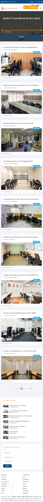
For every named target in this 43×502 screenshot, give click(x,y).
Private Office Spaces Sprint (17, 437)
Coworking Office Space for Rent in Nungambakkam (20, 47)
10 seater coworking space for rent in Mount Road (19, 351)
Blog (31, 2)
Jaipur (24, 484)
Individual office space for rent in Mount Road (18, 123)
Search (21, 36)
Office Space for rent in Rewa (18, 405)
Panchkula (26, 490)
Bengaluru (4, 475)
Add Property (30, 7)
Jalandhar (4, 486)
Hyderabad (4, 484)
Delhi (24, 477)
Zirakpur (25, 493)
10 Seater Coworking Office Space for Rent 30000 (19, 313)
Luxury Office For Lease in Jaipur (18, 410)
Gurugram (26, 481)
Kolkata (25, 486)
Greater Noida (5, 481)
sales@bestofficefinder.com (9, 1)
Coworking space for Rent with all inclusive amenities (21, 199)
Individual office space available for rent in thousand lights (22, 85)
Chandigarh (26, 475)
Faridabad (4, 479)
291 (31, 388)
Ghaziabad (25, 479)
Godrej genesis (14, 431)
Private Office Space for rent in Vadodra (21, 416)
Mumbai (25, 488)
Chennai (3, 477)
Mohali (3, 488)
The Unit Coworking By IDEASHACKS (19, 421)
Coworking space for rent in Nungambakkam (18, 161)
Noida (2, 490)
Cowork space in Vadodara (17, 426)
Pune (2, 493)
